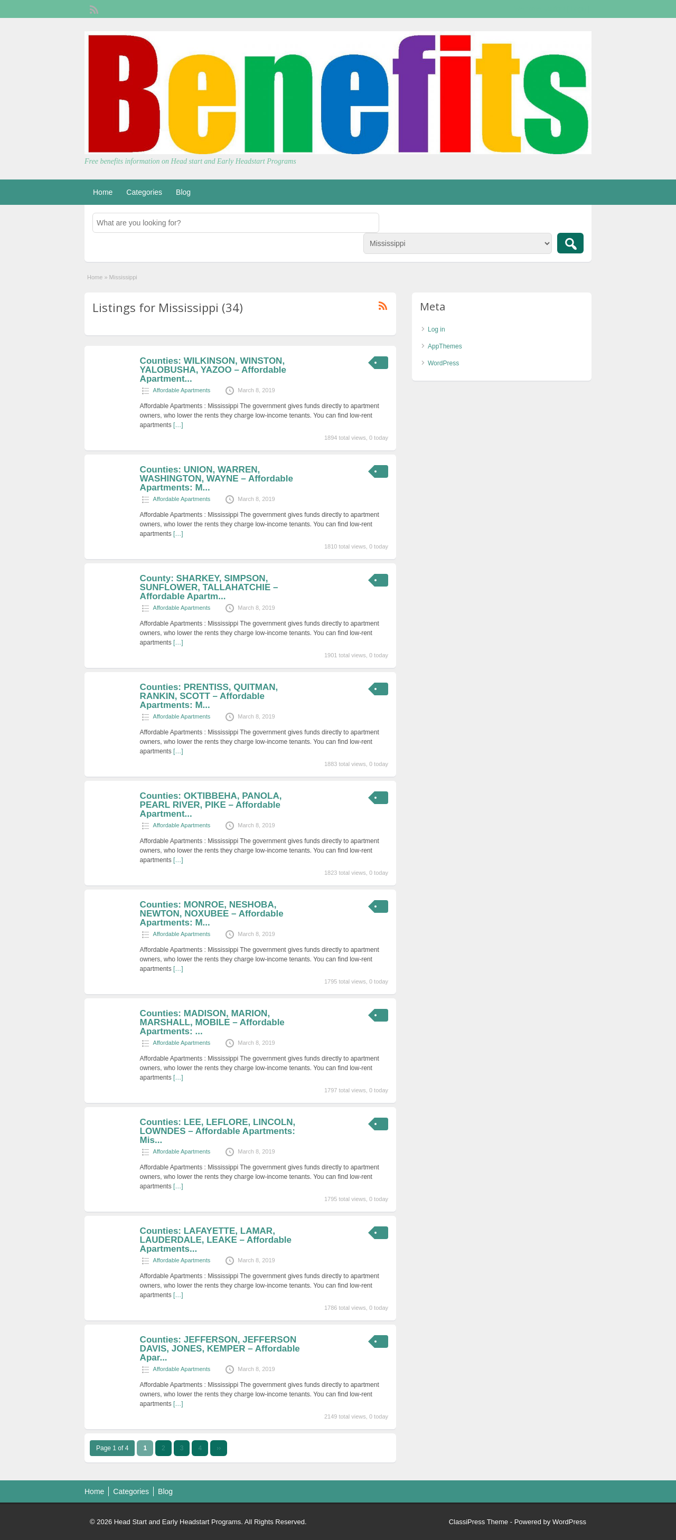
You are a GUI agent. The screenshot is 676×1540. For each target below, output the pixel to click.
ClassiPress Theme (478, 1522)
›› (219, 1448)
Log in (436, 329)
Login (578, 9)
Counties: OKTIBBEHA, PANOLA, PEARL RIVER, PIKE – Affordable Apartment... (211, 805)
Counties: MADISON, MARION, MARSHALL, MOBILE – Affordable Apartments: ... (212, 1022)
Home (102, 192)
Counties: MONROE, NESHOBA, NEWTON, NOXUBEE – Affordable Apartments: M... (212, 914)
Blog (183, 192)
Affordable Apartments (182, 390)
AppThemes (445, 346)
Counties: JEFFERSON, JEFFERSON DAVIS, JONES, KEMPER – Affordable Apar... (220, 1349)
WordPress (443, 363)
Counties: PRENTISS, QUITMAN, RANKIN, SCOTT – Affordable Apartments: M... (209, 696)
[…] (178, 425)
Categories (144, 192)
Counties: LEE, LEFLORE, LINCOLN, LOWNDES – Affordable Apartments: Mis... (218, 1131)
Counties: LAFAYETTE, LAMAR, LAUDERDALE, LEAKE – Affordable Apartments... (216, 1240)
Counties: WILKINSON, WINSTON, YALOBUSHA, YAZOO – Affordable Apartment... (213, 370)
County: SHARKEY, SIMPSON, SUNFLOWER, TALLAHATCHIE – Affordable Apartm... (209, 587)
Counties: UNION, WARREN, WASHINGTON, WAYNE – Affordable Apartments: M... (216, 479)
